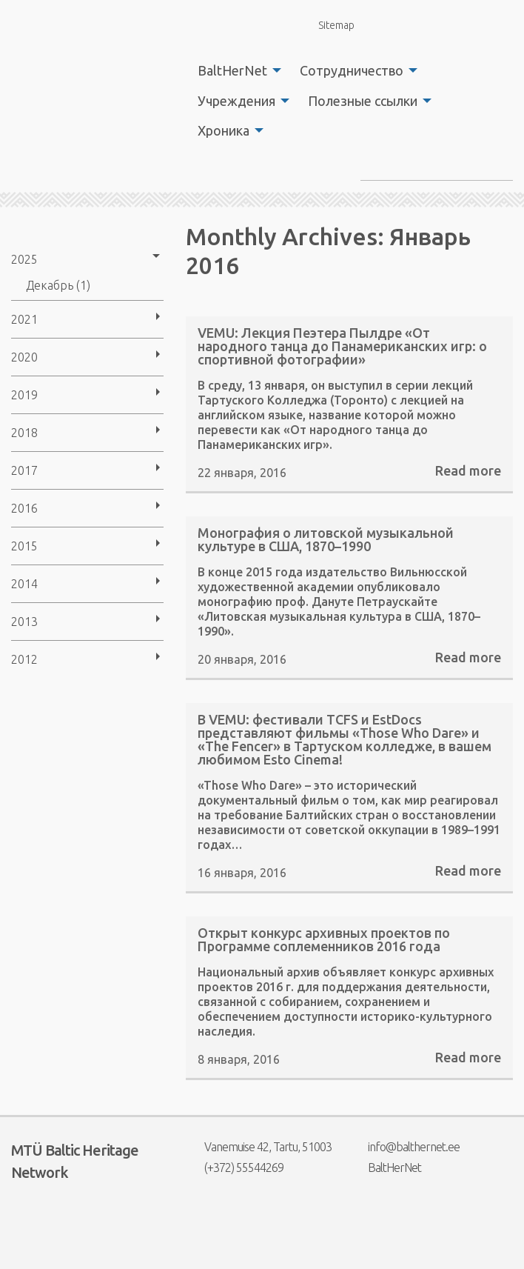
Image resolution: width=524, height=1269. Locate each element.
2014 (24, 583)
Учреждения (236, 100)
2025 (24, 259)
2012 (24, 659)
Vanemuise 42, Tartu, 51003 (259, 1146)
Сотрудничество (351, 70)
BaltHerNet (232, 70)
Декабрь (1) (58, 285)
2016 (24, 508)
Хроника (223, 130)
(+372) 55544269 (234, 1167)
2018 (24, 432)
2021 (24, 319)
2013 (24, 621)
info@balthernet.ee (404, 1146)
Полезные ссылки (362, 100)
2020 (24, 357)
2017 (24, 470)
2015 (24, 546)
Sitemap (328, 25)
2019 (24, 395)
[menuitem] (235, 70)
